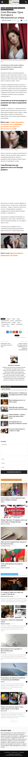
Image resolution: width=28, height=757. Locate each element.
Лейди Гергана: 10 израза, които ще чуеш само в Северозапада (14, 521)
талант (8, 326)
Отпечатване (21, 337)
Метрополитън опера (6, 322)
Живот (15, 7)
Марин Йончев (18, 320)
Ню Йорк (14, 322)
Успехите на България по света (9, 574)
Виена (13, 318)
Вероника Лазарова (6, 20)
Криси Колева (4, 710)
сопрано (3, 326)
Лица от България (21, 7)
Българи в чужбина (9, 7)
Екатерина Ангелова (5, 545)
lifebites (2, 501)
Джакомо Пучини (5, 320)
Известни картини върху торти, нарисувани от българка (12, 708)
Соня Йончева (19, 324)
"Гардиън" (8, 318)
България (3, 7)
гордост (18, 318)
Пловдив (13, 324)
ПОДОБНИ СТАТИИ (6, 387)
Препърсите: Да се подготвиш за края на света (6, 345)
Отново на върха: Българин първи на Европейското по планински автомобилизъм (22, 346)
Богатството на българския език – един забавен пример (14, 499)
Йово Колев (3, 652)
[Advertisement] (14, 186)
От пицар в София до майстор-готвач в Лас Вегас (12, 593)
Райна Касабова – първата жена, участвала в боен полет (17, 416)
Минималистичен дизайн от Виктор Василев (11, 650)
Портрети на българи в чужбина (7, 9)
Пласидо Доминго (5, 324)
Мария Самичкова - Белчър (7, 596)
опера (18, 322)
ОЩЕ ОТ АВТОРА (6, 389)
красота (12, 320)
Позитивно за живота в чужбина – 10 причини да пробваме (13, 679)
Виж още (14, 721)
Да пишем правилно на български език (11, 479)
